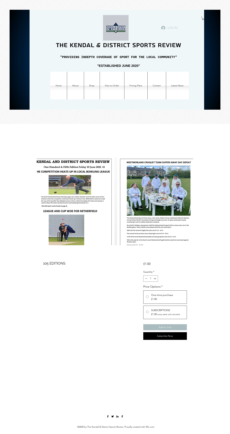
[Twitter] (112, 416)
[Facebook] (107, 416)
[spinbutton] (150, 279)
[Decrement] (146, 279)
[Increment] (155, 279)
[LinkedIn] (117, 416)
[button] (203, 18)
